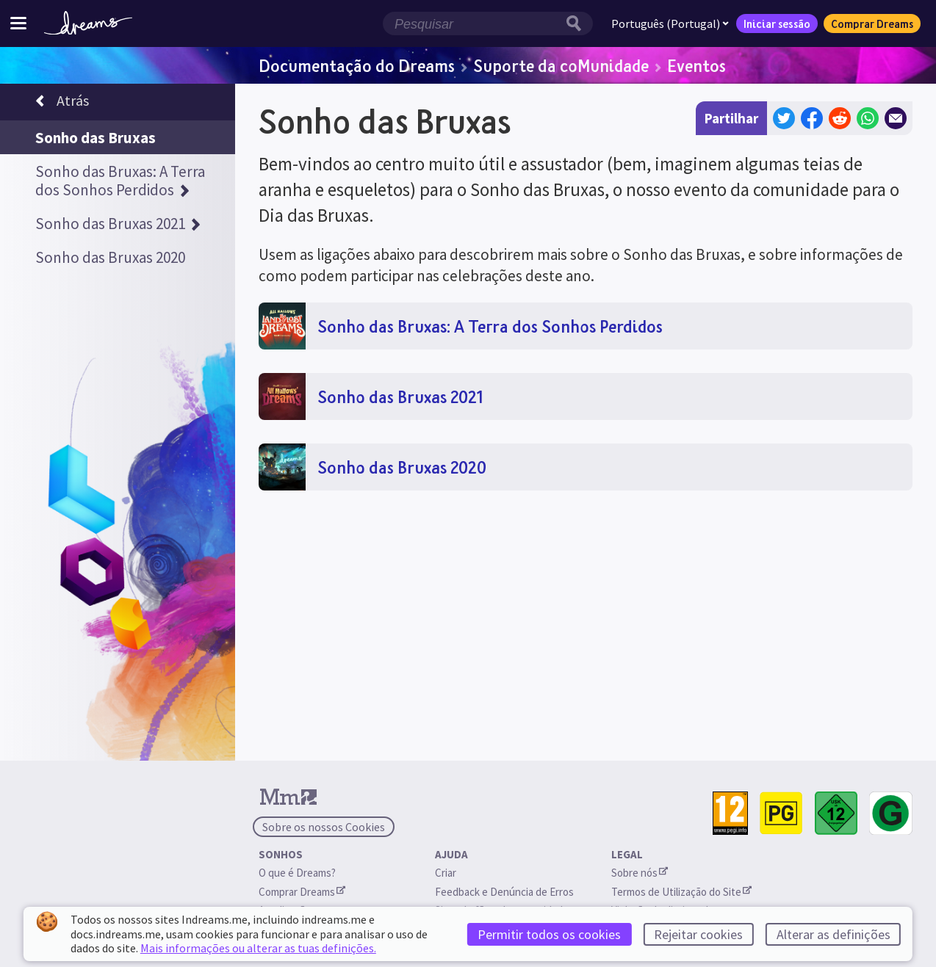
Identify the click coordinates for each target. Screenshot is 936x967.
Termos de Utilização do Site (681, 892)
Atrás (62, 103)
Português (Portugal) (670, 23)
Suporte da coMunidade (561, 65)
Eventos (696, 65)
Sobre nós (639, 873)
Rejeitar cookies (698, 934)
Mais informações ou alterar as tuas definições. (258, 948)
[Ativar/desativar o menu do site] (18, 23)
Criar (445, 873)
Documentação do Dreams (357, 65)
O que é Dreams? (297, 873)
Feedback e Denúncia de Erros (504, 892)
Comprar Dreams (872, 23)
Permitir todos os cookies (549, 934)
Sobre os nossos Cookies (323, 826)
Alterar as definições (833, 934)
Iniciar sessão (777, 23)
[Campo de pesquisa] (472, 23)
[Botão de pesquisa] (577, 23)
